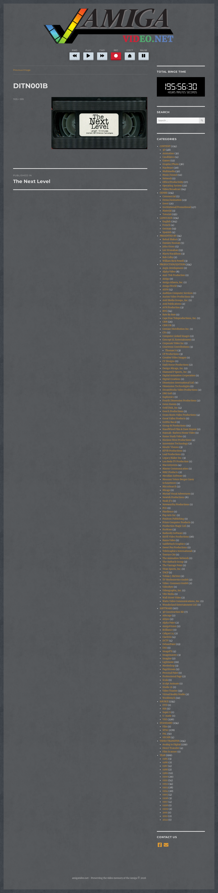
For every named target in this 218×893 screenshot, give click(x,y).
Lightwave (168, 662)
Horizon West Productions (176, 440)
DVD (164, 705)
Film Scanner (169, 751)
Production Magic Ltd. (174, 526)
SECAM (166, 737)
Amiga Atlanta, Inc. (172, 282)
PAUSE (143, 54)
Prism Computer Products (176, 522)
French (166, 225)
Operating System (172, 185)
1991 (165, 780)
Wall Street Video (171, 597)
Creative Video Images (174, 357)
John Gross (168, 246)
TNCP (165, 572)
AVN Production (171, 307)
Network (167, 178)
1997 (165, 801)
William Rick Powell (173, 260)
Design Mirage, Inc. (173, 368)
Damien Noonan (171, 243)
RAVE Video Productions (175, 536)
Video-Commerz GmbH (175, 583)
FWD (102, 54)
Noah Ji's (167, 500)
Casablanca (168, 157)
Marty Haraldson (171, 253)
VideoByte (167, 586)
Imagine (167, 658)
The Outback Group (172, 561)
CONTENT (165, 146)
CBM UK (166, 325)
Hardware (167, 167)
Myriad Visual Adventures (176, 493)
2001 (165, 812)
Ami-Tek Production (173, 275)
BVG (164, 311)
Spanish (166, 232)
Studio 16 (167, 687)
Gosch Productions (172, 411)
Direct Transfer (170, 748)
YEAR (163, 755)
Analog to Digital (171, 744)
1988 (165, 769)
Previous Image (21, 70)
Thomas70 (171, 350)
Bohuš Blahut (169, 239)
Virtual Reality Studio (173, 694)
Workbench (168, 697)
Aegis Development (172, 268)
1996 (165, 798)
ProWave (167, 529)
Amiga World (169, 286)
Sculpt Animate (170, 683)
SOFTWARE (166, 608)
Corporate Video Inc (173, 343)
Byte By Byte (169, 314)
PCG (164, 508)
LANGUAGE (166, 217)
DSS (164, 647)
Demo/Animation (172, 200)
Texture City (169, 554)
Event (165, 203)
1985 (165, 758)
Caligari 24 (168, 633)
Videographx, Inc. (172, 590)
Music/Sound (169, 174)
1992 (165, 783)
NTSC (165, 730)
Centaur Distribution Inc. (175, 329)
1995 (165, 794)
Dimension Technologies (176, 386)
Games (166, 160)
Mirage (166, 490)
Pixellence (168, 511)
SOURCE (164, 701)
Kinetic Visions (170, 447)
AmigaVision (169, 626)
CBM (165, 321)
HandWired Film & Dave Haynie (179, 429)
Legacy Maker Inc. (172, 457)
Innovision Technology (175, 443)
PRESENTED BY (168, 235)
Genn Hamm (169, 404)
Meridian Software (172, 475)
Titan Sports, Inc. (171, 569)
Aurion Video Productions (176, 296)
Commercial (169, 196)
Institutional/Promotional (176, 207)
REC (116, 54)
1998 (165, 805)
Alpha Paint (168, 622)
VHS (164, 719)
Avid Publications (171, 303)
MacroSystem (169, 465)
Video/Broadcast (171, 189)
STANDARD (166, 723)
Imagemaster (169, 655)
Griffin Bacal (169, 422)
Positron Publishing (173, 518)
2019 (165, 816)
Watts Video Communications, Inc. (181, 601)
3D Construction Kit (173, 612)
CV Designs (168, 361)
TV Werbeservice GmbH (175, 579)
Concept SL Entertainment (176, 339)
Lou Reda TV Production (175, 461)
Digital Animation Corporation (178, 375)
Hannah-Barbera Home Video (178, 432)
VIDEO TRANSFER (169, 740)
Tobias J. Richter (171, 576)
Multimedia (168, 171)
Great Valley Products (174, 418)
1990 (165, 776)
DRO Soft (167, 393)
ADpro (165, 619)
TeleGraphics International (177, 551)
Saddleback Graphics (173, 543)
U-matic (167, 715)
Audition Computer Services (177, 293)
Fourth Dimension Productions (179, 400)
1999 (165, 809)
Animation (168, 153)
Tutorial (166, 214)
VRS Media (168, 594)
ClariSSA (167, 637)
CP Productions (170, 354)
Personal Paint (170, 672)
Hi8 (164, 708)
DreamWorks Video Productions (179, 389)
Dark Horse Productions (175, 364)
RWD (74, 54)
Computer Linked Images (176, 336)
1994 (165, 791)
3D (163, 149)
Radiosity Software (172, 533)
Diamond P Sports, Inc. (174, 372)
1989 (165, 773)
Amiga (165, 278)
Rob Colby (167, 257)
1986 (165, 762)
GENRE (163, 192)
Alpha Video (168, 271)
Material (167, 210)
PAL (164, 733)
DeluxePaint (169, 644)
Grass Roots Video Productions (179, 414)
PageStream (168, 669)
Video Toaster (169, 690)
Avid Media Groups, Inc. (175, 300)
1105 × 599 (18, 99)
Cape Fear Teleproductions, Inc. (179, 318)
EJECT (130, 54)
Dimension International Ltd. (178, 382)
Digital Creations (171, 379)
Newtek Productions (173, 497)
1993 (165, 787)
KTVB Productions (172, 450)
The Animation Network (175, 558)
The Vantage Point (172, 565)
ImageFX (167, 651)
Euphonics (168, 397)
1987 (165, 766)
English (166, 221)
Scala (165, 680)
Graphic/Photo (170, 164)
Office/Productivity (172, 182)
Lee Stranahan (170, 250)
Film (164, 726)
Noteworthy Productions (175, 504)
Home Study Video (172, 436)
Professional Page (172, 676)
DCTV (165, 640)
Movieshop (168, 665)
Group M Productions (174, 425)
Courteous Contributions (175, 346)
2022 (165, 819)
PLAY (88, 54)
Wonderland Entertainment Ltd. (179, 604)
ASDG (165, 289)
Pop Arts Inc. (169, 515)
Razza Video (168, 540)
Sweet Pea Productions (174, 547)
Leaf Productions (171, 454)
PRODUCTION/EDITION (172, 264)
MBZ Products (170, 472)
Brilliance (167, 629)
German (166, 228)
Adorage (167, 615)
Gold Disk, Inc (170, 407)
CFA (164, 332)
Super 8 (166, 712)
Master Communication (175, 468)
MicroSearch (169, 486)
